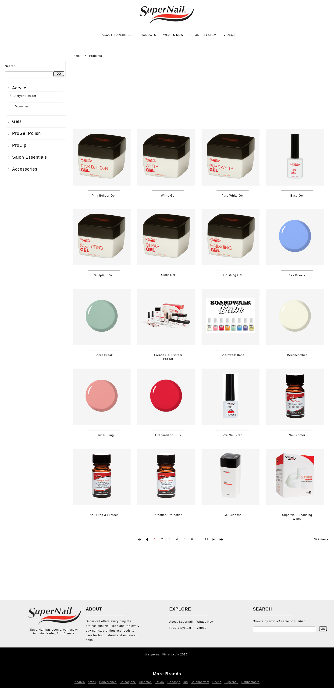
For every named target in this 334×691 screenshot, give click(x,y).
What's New (173, 35)
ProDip (19, 145)
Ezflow (159, 682)
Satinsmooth (251, 682)
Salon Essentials (29, 157)
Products (147, 35)
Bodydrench (108, 682)
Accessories (24, 169)
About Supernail (116, 35)
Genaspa (174, 682)
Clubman (145, 682)
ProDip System (203, 35)
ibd (185, 682)
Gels (17, 121)
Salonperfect (200, 682)
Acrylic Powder (25, 96)
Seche (216, 682)
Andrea (80, 682)
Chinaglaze (128, 682)
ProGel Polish (26, 133)
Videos (229, 35)
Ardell (92, 682)
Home (75, 56)
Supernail (231, 682)
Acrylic (19, 88)
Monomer (21, 106)
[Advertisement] (35, 258)
